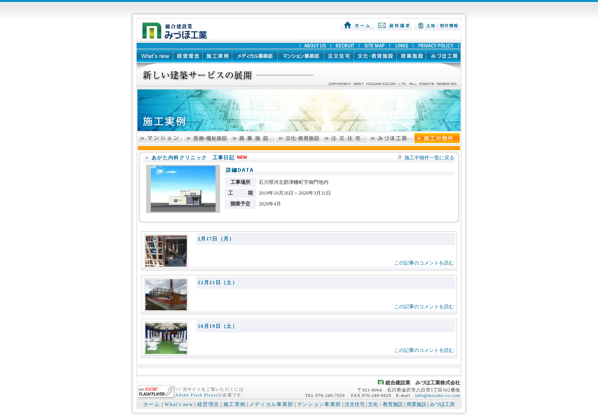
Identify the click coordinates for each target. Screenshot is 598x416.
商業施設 (416, 404)
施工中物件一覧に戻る (429, 158)
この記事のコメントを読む (424, 263)
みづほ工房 (442, 404)
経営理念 (208, 404)
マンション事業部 (319, 404)
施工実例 (234, 404)
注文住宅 (355, 404)
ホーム (151, 404)
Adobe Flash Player (196, 395)
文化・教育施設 (385, 404)
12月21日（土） (218, 282)
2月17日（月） (216, 239)
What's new (178, 404)
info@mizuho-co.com (437, 395)
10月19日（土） (218, 326)
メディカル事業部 (271, 404)
